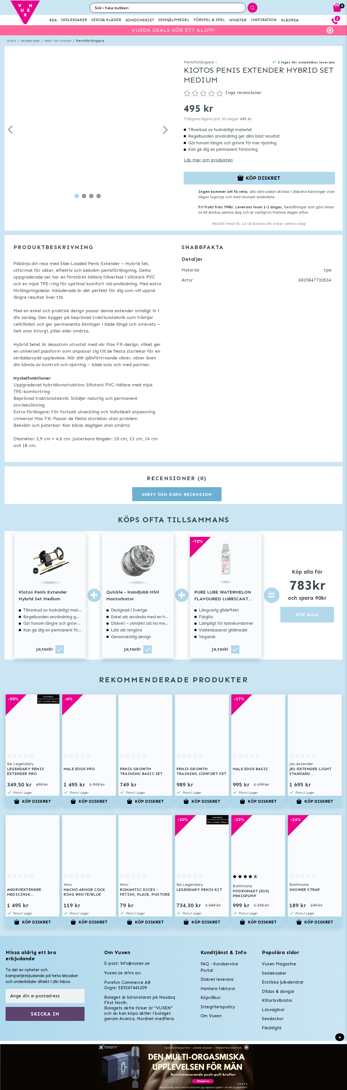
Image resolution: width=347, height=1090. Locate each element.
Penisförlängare (90, 41)
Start (11, 41)
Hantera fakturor (218, 988)
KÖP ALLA (307, 614)
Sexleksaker (30, 41)
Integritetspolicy (218, 1006)
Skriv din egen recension (177, 494)
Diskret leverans (217, 979)
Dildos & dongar (278, 991)
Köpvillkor (211, 997)
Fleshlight (271, 1027)
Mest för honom (58, 41)
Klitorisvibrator (277, 1000)
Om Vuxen (211, 1015)
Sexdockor (272, 1018)
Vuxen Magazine (279, 963)
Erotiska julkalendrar (283, 982)
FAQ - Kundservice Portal (219, 967)
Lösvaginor (273, 1009)
